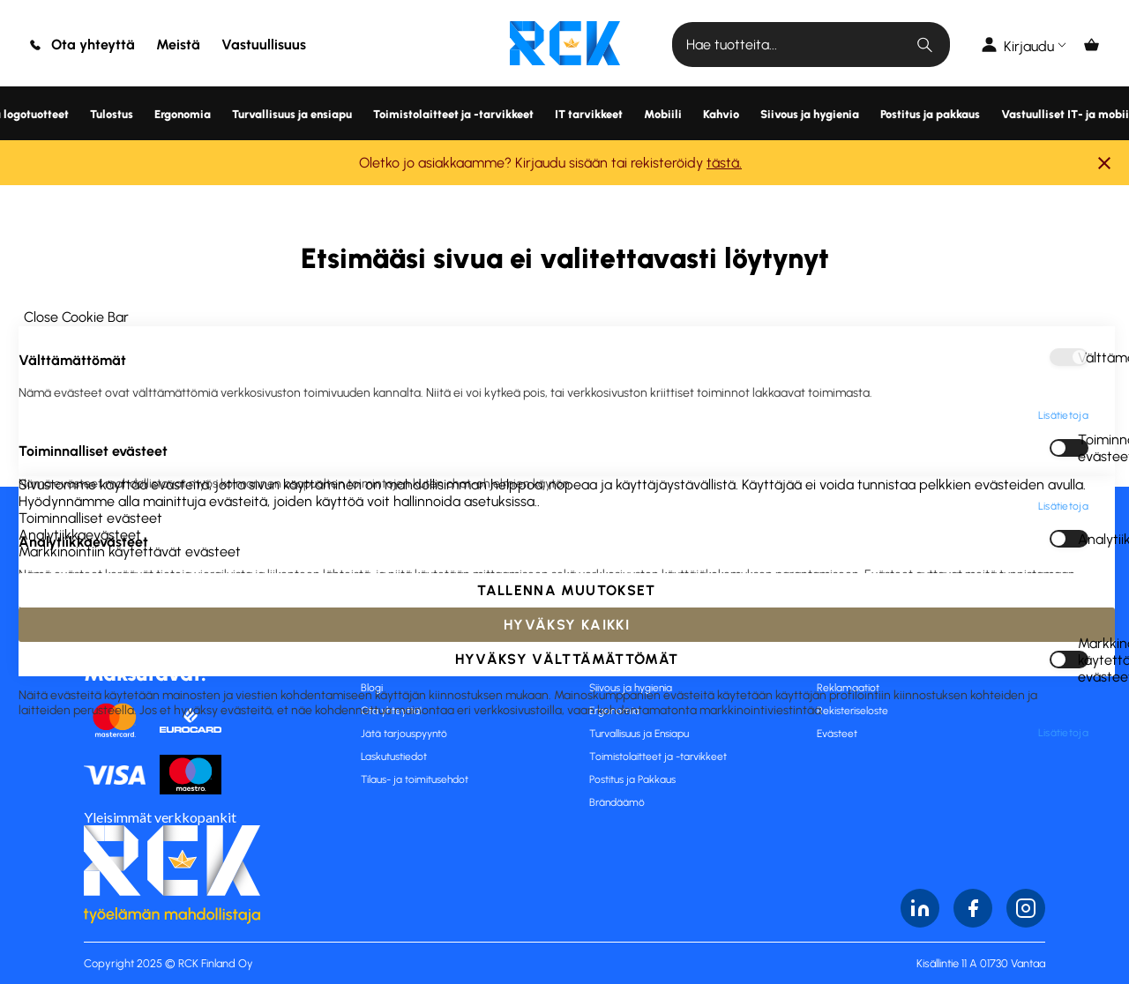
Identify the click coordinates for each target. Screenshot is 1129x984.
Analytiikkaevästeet (1083, 221)
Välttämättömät (1083, 40)
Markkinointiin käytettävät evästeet (1083, 343)
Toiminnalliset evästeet (1083, 131)
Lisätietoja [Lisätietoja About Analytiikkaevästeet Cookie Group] (1063, 310)
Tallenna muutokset (566, 907)
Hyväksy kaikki (567, 942)
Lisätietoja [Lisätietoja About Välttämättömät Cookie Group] (1063, 99)
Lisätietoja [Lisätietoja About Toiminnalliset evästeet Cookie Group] (1063, 189)
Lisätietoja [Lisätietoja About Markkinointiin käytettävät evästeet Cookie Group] (1063, 416)
